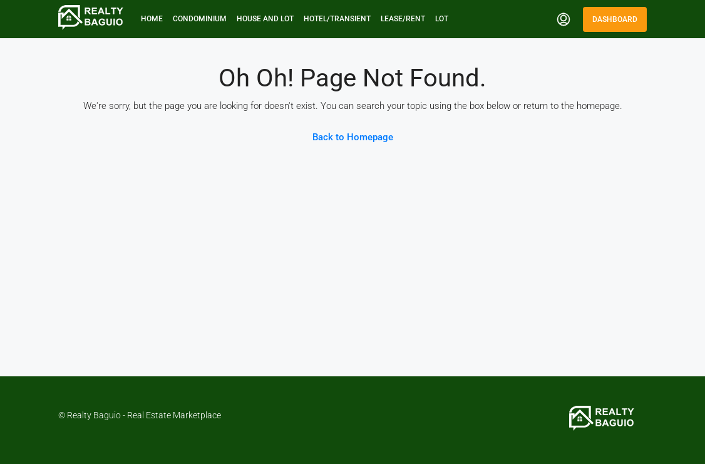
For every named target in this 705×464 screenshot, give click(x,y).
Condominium (200, 18)
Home (152, 18)
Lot (441, 18)
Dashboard (614, 19)
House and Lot (265, 18)
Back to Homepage (352, 137)
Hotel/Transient (337, 18)
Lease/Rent (403, 18)
